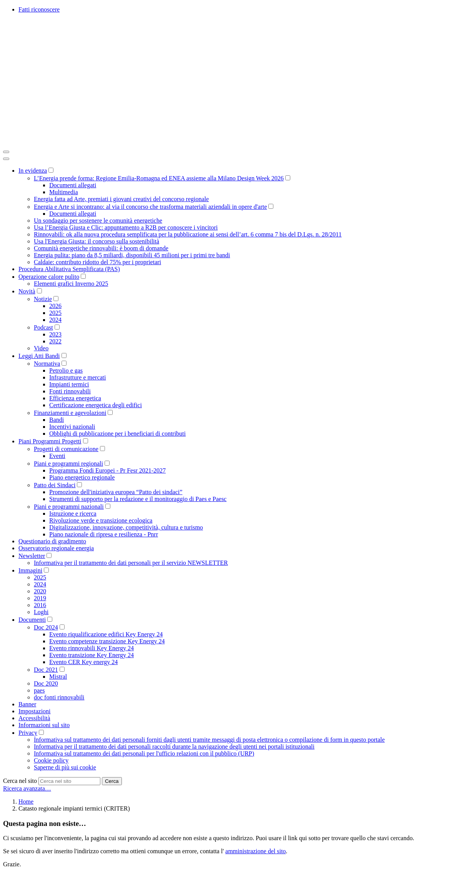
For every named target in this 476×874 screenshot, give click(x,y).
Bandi (56, 419)
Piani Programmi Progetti (50, 441)
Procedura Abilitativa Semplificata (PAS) (69, 269)
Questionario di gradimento (52, 541)
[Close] (6, 159)
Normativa (47, 363)
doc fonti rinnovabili (59, 697)
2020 (40, 591)
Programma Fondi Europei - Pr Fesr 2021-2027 (107, 470)
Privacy (27, 732)
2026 (55, 306)
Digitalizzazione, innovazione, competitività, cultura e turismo (126, 527)
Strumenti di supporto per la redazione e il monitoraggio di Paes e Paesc (137, 499)
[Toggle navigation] (6, 152)
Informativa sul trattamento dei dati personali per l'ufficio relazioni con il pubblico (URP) (144, 753)
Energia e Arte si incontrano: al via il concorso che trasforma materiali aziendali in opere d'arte (150, 206)
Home (25, 801)
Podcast (43, 327)
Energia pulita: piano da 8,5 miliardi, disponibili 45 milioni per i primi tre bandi (132, 255)
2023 (55, 334)
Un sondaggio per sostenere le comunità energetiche (98, 220)
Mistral (58, 676)
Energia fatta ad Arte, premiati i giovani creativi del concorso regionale (121, 199)
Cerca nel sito (20, 780)
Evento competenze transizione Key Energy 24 (107, 641)
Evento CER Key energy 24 (83, 662)
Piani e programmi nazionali (69, 506)
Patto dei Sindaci (54, 485)
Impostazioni (34, 711)
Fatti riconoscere (39, 9)
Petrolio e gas (66, 370)
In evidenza (32, 170)
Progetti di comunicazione (66, 449)
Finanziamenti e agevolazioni (70, 413)
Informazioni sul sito (44, 725)
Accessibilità (34, 718)
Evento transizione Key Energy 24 (91, 655)
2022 (55, 341)
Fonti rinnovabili (70, 391)
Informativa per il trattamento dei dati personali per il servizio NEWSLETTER (131, 562)
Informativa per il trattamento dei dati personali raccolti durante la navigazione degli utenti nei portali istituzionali (174, 746)
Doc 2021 (46, 669)
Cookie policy (51, 760)
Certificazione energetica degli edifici (95, 405)
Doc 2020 (46, 683)
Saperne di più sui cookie (65, 767)
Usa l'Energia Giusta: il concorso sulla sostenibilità (96, 241)
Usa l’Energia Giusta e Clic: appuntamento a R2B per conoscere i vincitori (126, 227)
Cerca (112, 781)
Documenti (32, 619)
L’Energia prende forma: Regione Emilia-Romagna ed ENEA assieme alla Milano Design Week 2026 (159, 178)
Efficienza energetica (75, 398)
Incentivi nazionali (72, 426)
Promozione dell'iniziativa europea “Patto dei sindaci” (115, 492)
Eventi (57, 456)
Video (41, 348)
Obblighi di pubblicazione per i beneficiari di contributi (117, 433)
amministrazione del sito (255, 851)
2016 (40, 605)
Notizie (43, 299)
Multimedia (63, 192)
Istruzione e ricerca (73, 513)
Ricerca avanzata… (27, 788)
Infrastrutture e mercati (77, 377)
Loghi (41, 612)
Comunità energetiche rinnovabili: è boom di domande (101, 248)
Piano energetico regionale (82, 477)
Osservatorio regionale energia (56, 548)
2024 (55, 319)
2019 (40, 598)
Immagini (30, 570)
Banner (27, 704)
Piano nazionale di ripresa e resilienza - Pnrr (103, 534)
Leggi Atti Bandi (39, 356)
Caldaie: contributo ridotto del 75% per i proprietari (97, 262)
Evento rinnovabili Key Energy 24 (91, 648)
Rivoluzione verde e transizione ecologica (100, 520)
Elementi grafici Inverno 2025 (71, 283)
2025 (55, 313)
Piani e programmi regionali (68, 463)
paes (39, 690)
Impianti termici (69, 384)
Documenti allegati (72, 185)
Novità (26, 291)
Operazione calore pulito (48, 276)
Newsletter (31, 556)
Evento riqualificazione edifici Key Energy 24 (106, 634)
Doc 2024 (46, 627)
